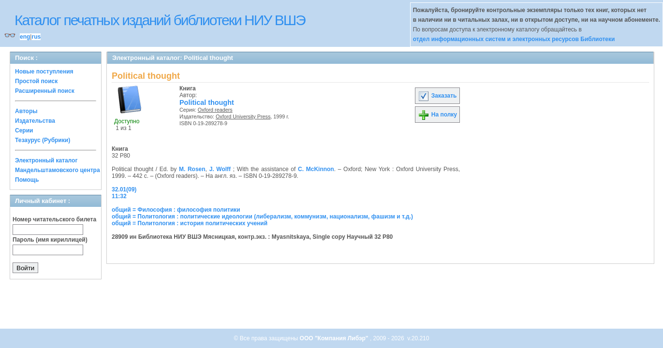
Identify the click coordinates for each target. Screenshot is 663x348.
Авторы (26, 111)
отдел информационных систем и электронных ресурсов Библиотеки (514, 39)
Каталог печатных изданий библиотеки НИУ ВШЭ (160, 20)
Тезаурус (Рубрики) (42, 140)
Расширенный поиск (44, 90)
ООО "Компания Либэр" (335, 338)
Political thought (206, 102)
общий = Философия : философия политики (176, 209)
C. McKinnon (316, 169)
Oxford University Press (243, 116)
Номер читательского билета (54, 219)
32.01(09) (124, 189)
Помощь (27, 179)
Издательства (35, 120)
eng (25, 36)
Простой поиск (36, 81)
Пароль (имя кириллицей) (50, 239)
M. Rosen (192, 169)
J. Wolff (220, 169)
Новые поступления (44, 71)
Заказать (437, 95)
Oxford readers (215, 110)
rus (36, 36)
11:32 (119, 196)
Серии (24, 130)
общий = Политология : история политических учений (189, 223)
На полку (437, 114)
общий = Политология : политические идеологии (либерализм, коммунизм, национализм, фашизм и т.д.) (262, 216)
